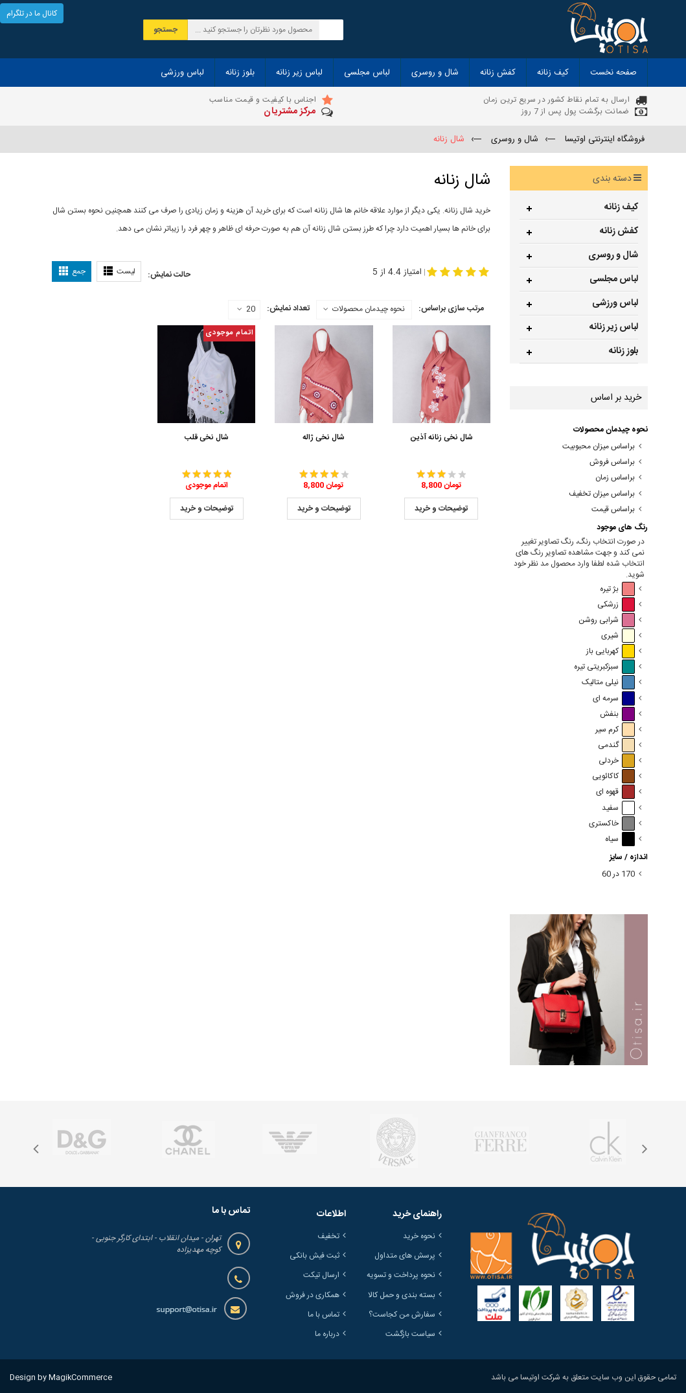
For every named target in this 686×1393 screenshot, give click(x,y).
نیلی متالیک (608, 682)
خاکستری (612, 823)
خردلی (617, 760)
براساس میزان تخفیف (602, 494)
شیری (618, 635)
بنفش (617, 714)
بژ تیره (617, 589)
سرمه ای (614, 698)
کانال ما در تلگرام (31, 13)
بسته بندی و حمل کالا (401, 1295)
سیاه (620, 839)
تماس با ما (323, 1314)
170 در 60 (618, 874)
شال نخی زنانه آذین (441, 437)
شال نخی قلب (207, 437)
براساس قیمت (613, 509)
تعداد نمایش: (288, 308)
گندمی (616, 745)
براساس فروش (612, 462)
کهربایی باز (610, 651)
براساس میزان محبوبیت (598, 446)
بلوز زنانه (623, 351)
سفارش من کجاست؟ (402, 1314)
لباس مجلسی (613, 279)
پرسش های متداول (404, 1255)
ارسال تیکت (321, 1275)
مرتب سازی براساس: (451, 308)
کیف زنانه (621, 207)
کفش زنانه (619, 231)
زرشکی (616, 604)
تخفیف (328, 1236)
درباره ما (327, 1334)
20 (246, 310)
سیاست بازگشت (410, 1334)
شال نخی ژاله (324, 437)
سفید (618, 808)
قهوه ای (615, 792)
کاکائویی (613, 776)
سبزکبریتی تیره (604, 667)
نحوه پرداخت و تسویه (401, 1275)
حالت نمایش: (169, 274)
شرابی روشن (606, 620)
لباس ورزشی (615, 303)
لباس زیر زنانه (613, 327)
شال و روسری (613, 255)
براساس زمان (615, 477)
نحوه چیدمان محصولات (368, 309)
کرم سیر (615, 729)
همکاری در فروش (312, 1295)
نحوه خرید (419, 1236)
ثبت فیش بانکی (314, 1255)
